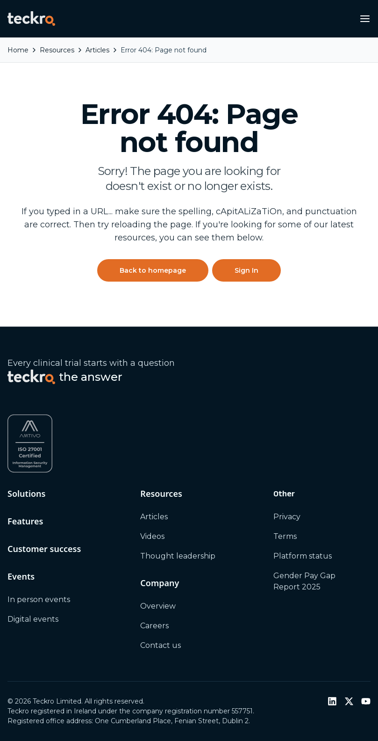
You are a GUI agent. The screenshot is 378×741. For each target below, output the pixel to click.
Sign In (246, 270)
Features (25, 521)
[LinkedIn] (332, 701)
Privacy (286, 516)
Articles (154, 516)
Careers (154, 625)
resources (57, 50)
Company (159, 582)
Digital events (32, 619)
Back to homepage (153, 270)
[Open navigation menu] (365, 18)
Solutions (26, 493)
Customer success (44, 548)
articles (97, 50)
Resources (161, 493)
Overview (158, 606)
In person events (38, 599)
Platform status (302, 556)
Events (21, 576)
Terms (285, 536)
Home (18, 50)
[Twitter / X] (349, 701)
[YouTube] (366, 701)
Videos (152, 536)
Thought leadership (177, 556)
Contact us (160, 645)
